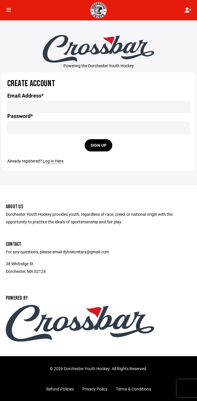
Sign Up (98, 145)
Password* (20, 116)
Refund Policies (60, 389)
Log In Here (53, 161)
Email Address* (25, 95)
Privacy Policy (94, 389)
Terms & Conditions (133, 389)
